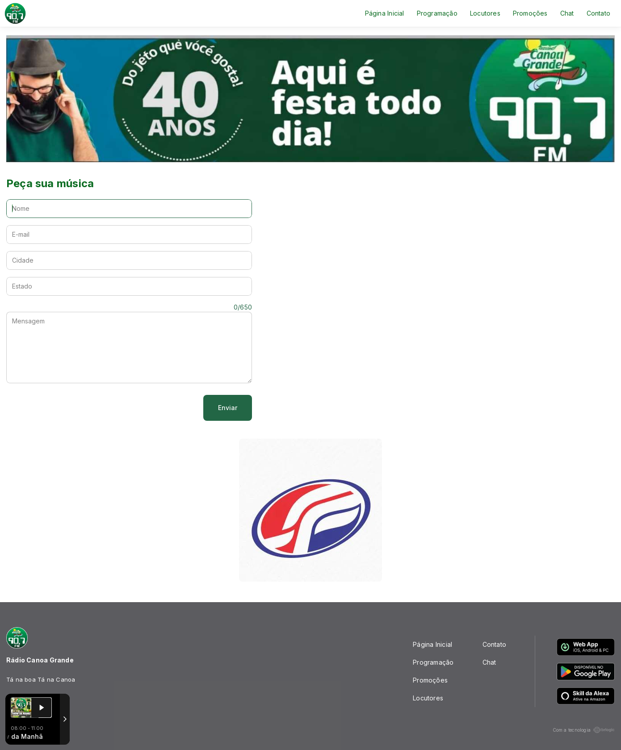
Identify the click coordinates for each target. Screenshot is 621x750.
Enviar (227, 407)
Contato (598, 13)
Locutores (485, 13)
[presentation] (74, 407)
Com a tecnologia (584, 730)
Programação (437, 13)
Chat (567, 13)
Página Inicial (384, 13)
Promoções (530, 13)
